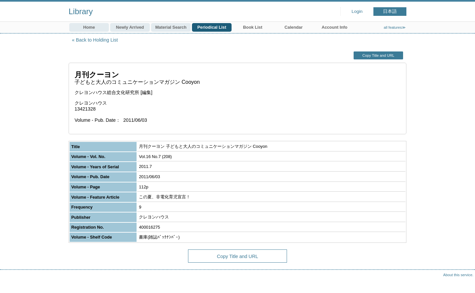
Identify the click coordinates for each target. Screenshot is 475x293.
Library (81, 11)
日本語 (390, 11)
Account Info (334, 27)
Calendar (294, 27)
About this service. (458, 275)
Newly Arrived (130, 27)
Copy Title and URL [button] (378, 55)
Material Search (171, 27)
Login (357, 11)
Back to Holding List (97, 40)
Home (89, 27)
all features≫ (395, 27)
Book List (252, 27)
